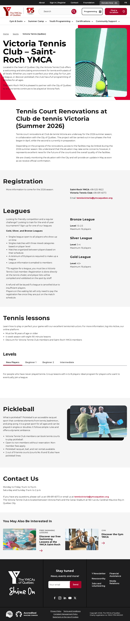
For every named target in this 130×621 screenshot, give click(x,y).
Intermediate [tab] (67, 362)
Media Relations (114, 582)
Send (75, 584)
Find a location (117, 11)
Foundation (88, 3)
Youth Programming (62, 21)
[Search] (57, 11)
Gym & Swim (18, 21)
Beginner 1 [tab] (30, 362)
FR (126, 3)
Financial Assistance (115, 574)
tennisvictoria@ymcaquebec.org (91, 497)
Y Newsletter (99, 573)
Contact (74, 3)
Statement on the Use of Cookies (65, 617)
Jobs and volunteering (98, 584)
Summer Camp (37, 21)
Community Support (108, 21)
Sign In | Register (58, 3)
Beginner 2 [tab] (48, 362)
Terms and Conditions (71, 611)
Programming (92, 11)
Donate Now (109, 3)
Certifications (85, 21)
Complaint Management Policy (65, 614)
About (42, 3)
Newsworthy (98, 578)
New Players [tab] (12, 362)
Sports (16, 34)
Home (6, 34)
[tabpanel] (65, 376)
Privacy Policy (56, 611)
